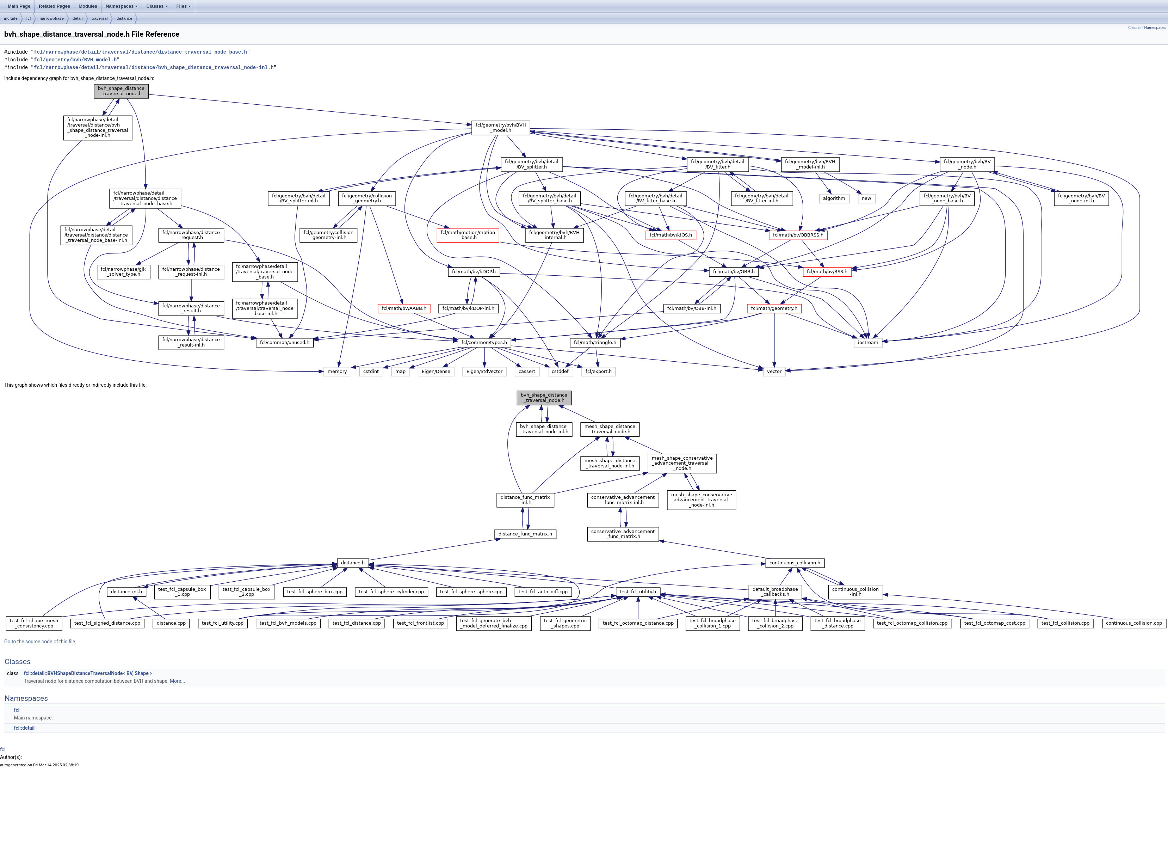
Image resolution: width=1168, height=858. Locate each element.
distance (124, 18)
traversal (100, 18)
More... (177, 681)
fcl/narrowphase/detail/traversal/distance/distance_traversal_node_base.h (140, 52)
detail (78, 18)
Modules (88, 6)
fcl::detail (24, 728)
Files (184, 6)
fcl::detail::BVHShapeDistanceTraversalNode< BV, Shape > (88, 673)
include (11, 18)
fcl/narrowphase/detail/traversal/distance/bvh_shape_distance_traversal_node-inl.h (153, 67)
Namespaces (122, 6)
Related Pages (54, 6)
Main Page (19, 6)
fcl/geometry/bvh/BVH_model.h (75, 59)
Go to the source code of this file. (40, 641)
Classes (157, 6)
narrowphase (51, 18)
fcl (28, 18)
